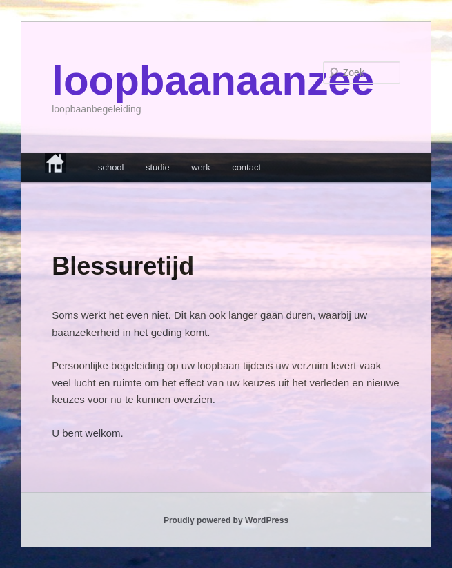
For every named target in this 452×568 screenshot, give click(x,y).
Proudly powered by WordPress (226, 520)
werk (200, 167)
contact (246, 167)
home (66, 163)
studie (158, 167)
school (111, 167)
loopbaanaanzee (213, 80)
